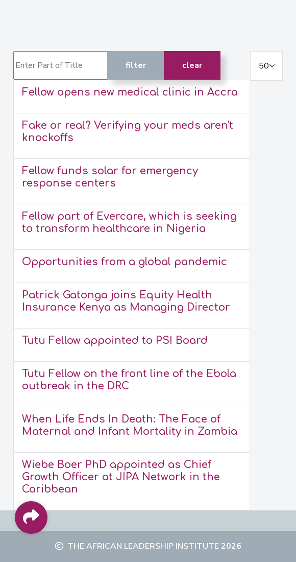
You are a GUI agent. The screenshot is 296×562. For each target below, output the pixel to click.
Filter (136, 65)
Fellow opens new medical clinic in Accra (130, 92)
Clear (192, 65)
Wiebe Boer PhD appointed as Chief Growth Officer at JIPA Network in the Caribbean (121, 477)
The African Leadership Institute (143, 546)
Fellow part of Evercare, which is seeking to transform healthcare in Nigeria (129, 222)
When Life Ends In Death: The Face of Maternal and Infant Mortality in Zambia (129, 425)
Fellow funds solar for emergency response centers (110, 177)
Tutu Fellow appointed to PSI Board (115, 340)
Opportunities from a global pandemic (124, 262)
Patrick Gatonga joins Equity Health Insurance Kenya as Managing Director (126, 301)
